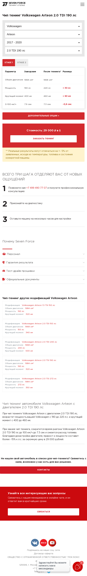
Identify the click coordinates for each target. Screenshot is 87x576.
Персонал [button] (43, 254)
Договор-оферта (43, 554)
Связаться (43, 512)
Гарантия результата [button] (43, 262)
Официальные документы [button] (43, 279)
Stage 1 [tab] (9, 62)
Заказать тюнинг (43, 139)
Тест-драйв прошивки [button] (43, 270)
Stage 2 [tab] (21, 62)
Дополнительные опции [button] (43, 116)
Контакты (43, 470)
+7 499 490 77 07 (36, 188)
